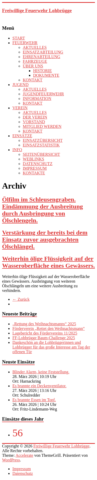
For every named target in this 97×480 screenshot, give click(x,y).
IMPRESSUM (35, 168)
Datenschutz (22, 473)
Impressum (21, 469)
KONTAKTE (34, 173)
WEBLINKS (33, 159)
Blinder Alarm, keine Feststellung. (40, 372)
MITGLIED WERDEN (42, 126)
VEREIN (20, 108)
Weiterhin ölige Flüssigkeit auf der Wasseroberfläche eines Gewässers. (48, 262)
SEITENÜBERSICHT (41, 154)
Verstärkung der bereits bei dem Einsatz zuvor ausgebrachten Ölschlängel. (44, 239)
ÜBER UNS (33, 66)
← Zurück (20, 299)
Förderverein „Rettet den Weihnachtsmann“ (48, 328)
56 (17, 433)
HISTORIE (42, 70)
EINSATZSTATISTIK (41, 145)
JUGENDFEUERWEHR (43, 94)
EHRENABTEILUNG (41, 57)
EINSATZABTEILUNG (43, 52)
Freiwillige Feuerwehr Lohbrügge (37, 10)
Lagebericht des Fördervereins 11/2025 (44, 333)
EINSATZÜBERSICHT (43, 140)
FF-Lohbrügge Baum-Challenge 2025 (43, 338)
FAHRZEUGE (35, 61)
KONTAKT (32, 80)
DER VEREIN (35, 117)
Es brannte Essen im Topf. (34, 400)
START (18, 38)
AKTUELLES (35, 47)
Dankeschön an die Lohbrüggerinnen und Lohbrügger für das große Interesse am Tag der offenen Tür (51, 347)
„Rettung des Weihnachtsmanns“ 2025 (44, 324)
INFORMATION (37, 98)
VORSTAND (34, 122)
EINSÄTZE (22, 136)
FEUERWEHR (25, 43)
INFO (17, 150)
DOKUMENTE (46, 75)
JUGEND (20, 84)
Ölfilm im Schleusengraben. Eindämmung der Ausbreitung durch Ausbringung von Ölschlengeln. (42, 210)
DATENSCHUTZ (38, 163)
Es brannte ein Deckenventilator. (39, 386)
